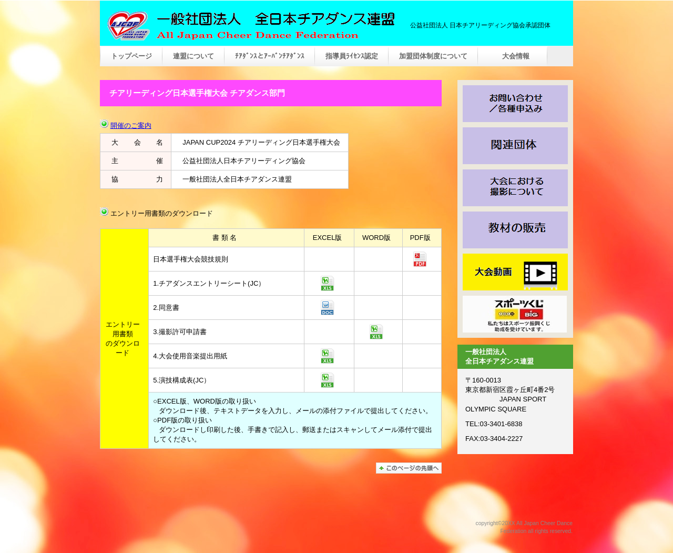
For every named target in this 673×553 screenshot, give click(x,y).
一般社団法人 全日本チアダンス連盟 (249, 26)
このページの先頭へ (409, 468)
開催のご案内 (130, 125)
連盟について (193, 56)
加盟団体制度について (433, 56)
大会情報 (512, 56)
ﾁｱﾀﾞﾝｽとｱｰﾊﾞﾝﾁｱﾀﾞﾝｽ (269, 56)
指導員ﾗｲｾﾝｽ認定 (351, 56)
